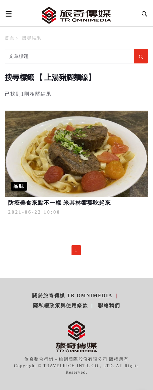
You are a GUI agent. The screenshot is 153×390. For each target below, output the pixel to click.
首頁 (9, 38)
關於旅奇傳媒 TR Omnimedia (72, 295)
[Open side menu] (7, 14)
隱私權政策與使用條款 (60, 305)
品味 (19, 186)
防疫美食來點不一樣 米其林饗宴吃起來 (59, 203)
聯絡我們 (109, 305)
